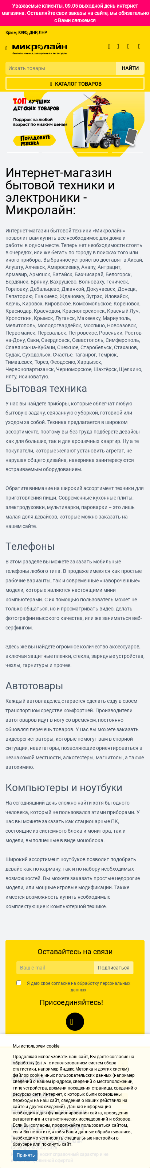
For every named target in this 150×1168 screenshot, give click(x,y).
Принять (26, 1155)
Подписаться (114, 968)
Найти (130, 68)
